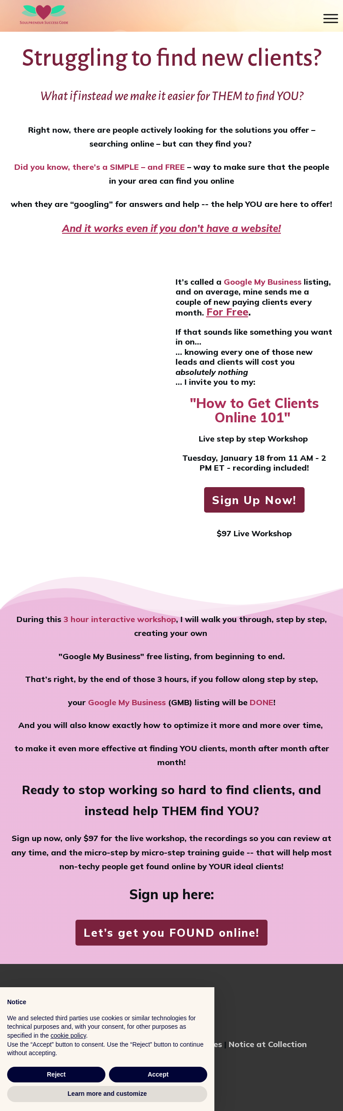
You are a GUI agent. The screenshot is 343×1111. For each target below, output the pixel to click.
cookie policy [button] (68, 1035)
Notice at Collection (268, 1044)
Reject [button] (56, 1074)
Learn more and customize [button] (106, 1093)
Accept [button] (158, 1074)
